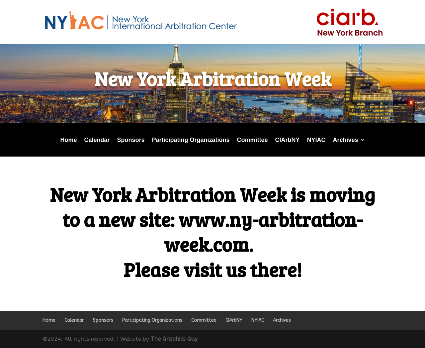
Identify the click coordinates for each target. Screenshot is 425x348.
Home (68, 140)
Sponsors (130, 140)
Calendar (97, 140)
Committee (252, 140)
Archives (345, 140)
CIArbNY (287, 140)
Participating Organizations (190, 140)
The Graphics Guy (174, 338)
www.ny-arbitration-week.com (263, 231)
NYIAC (316, 140)
